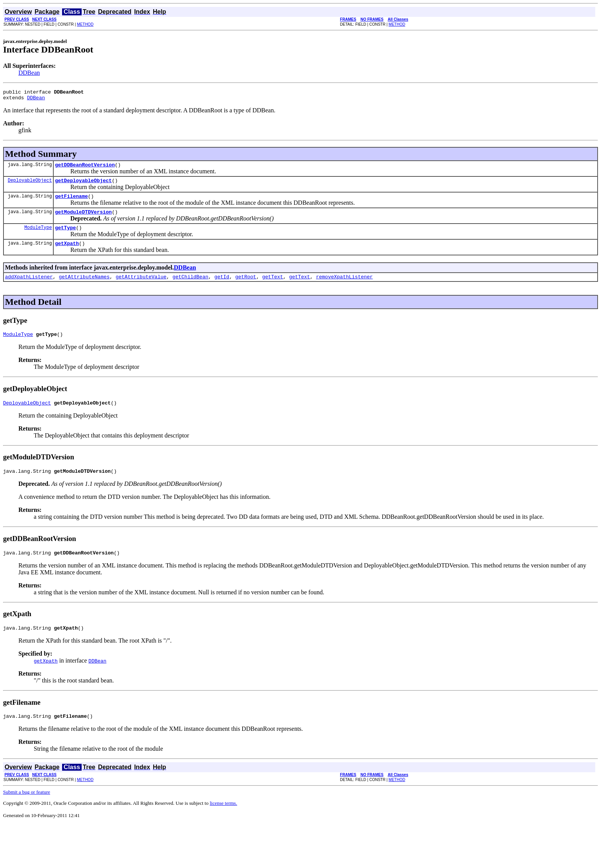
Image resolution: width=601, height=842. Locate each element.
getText (272, 286)
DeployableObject (30, 184)
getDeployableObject (83, 184)
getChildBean (190, 286)
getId (221, 286)
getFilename (71, 201)
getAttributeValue (141, 286)
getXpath (67, 252)
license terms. (223, 820)
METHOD (85, 24)
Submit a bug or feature (26, 809)
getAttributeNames (84, 286)
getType (65, 235)
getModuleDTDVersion (83, 218)
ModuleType (38, 235)
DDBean (29, 72)
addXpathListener (29, 286)
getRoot (245, 286)
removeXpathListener (344, 286)
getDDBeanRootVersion (85, 167)
